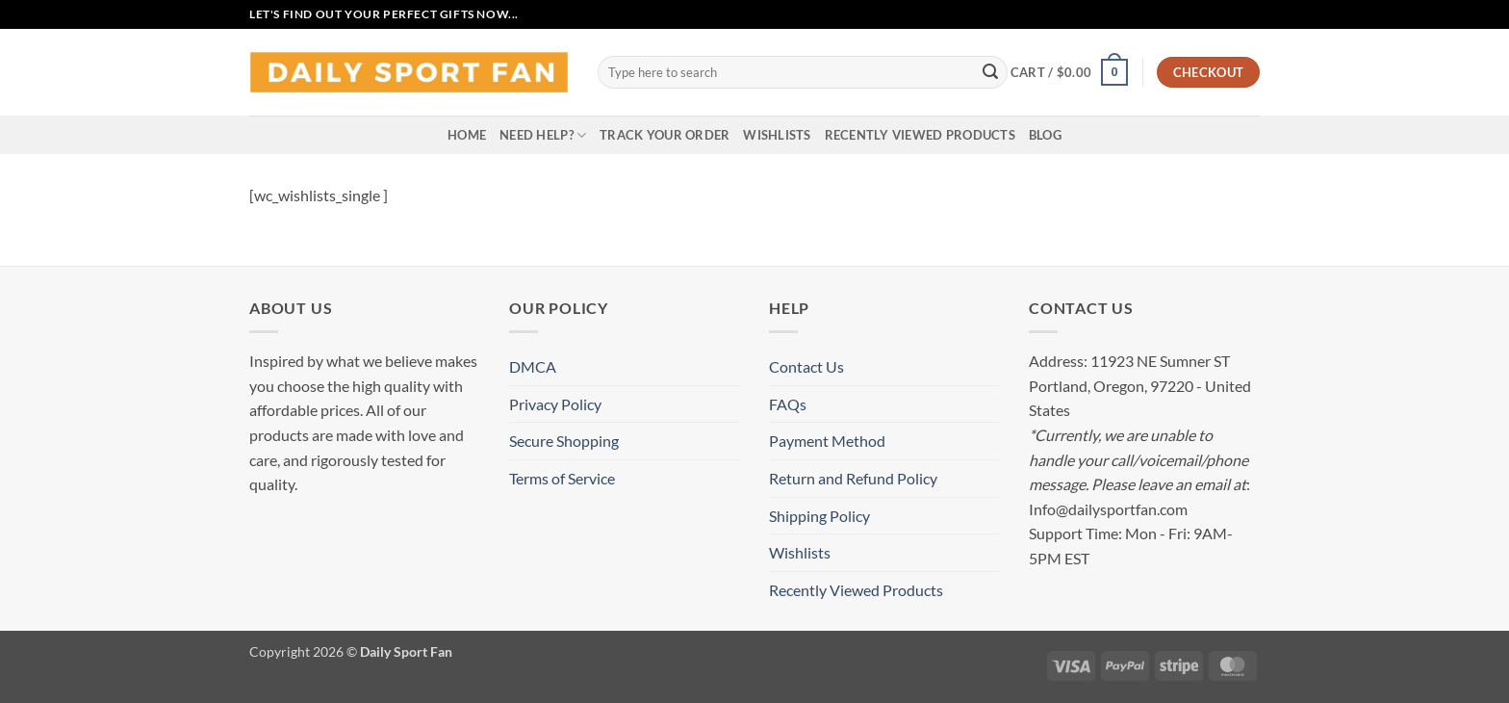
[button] (1069, 72)
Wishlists (776, 135)
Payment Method (827, 440)
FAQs (787, 404)
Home (467, 135)
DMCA (532, 366)
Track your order (664, 135)
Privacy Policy (555, 404)
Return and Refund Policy (853, 478)
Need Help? (542, 135)
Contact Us (806, 366)
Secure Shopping (564, 440)
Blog (1045, 135)
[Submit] (990, 72)
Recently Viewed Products (920, 135)
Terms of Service (562, 478)
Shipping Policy (819, 516)
